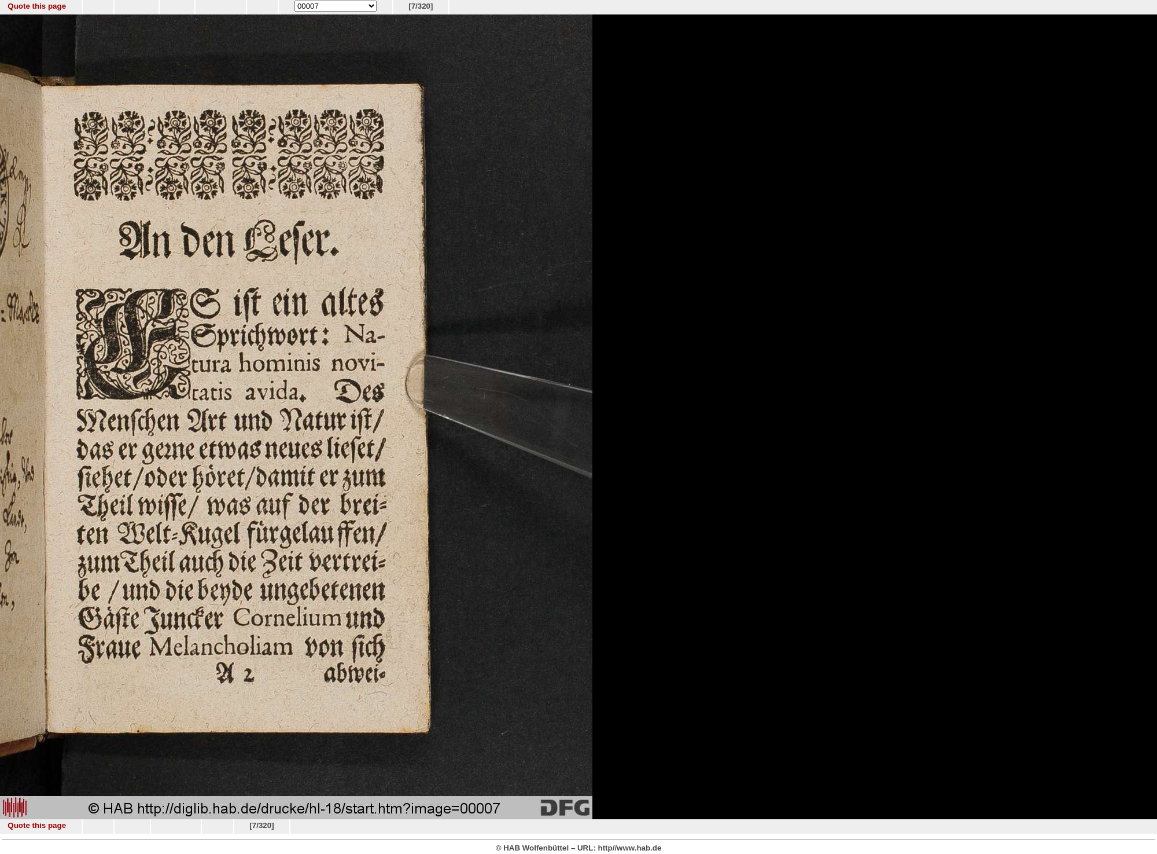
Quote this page (37, 6)
